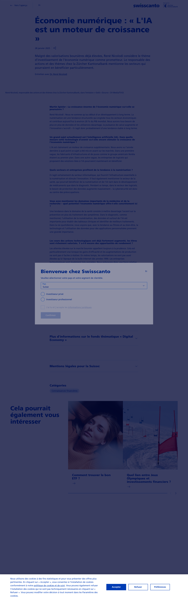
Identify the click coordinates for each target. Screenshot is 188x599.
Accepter (116, 587)
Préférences (160, 587)
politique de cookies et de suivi (49, 585)
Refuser (138, 587)
